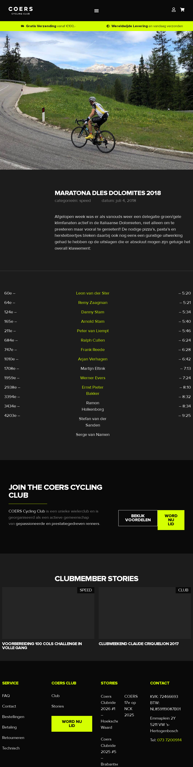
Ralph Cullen (93, 340)
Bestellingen (13, 717)
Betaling (9, 728)
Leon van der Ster (93, 293)
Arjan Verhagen (92, 359)
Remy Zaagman (92, 302)
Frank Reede (93, 349)
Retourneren (13, 738)
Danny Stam (92, 312)
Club (55, 696)
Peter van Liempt (93, 330)
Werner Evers (92, 378)
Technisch (11, 749)
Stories (57, 706)
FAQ (6, 696)
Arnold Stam (92, 321)
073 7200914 (169, 740)
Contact (9, 706)
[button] (96, 10)
